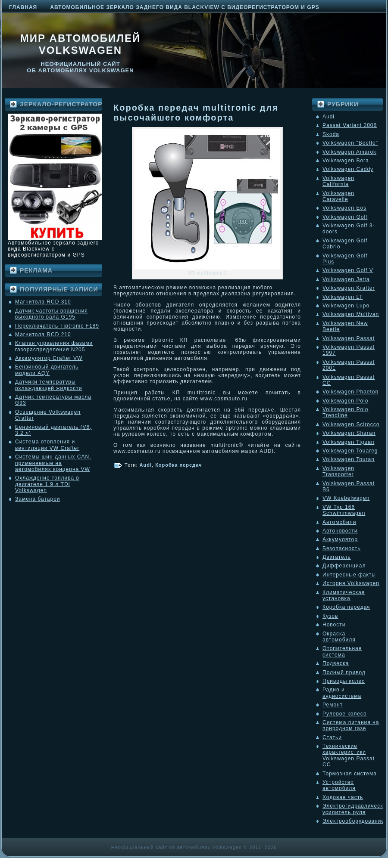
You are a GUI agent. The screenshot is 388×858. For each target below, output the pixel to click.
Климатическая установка (343, 595)
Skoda (330, 134)
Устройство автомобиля (339, 785)
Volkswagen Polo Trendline (345, 412)
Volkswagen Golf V (347, 270)
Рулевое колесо (344, 714)
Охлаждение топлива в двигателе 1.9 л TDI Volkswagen (47, 484)
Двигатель (336, 557)
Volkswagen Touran (348, 459)
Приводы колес (343, 681)
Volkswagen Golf (344, 217)
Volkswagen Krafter (348, 288)
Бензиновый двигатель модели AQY (46, 370)
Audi (146, 465)
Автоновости (340, 531)
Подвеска (335, 663)
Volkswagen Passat (348, 338)
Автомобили (339, 522)
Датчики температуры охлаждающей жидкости (48, 385)
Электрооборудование (353, 821)
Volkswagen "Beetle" (350, 143)
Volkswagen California (338, 181)
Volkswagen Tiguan (348, 442)
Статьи (332, 737)
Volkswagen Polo (345, 401)
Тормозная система (349, 774)
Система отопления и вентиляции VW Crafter (47, 445)
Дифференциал (344, 566)
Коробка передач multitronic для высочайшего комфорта (195, 112)
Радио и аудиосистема (341, 693)
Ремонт (332, 705)
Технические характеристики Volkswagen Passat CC (348, 755)
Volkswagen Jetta (345, 279)
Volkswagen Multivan (350, 314)
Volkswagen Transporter (338, 471)
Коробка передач (178, 465)
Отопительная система (342, 651)
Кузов (330, 616)
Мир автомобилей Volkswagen (80, 44)
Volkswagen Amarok (349, 152)
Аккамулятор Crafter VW (48, 358)
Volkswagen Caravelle (338, 196)
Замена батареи (37, 499)
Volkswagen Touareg (350, 451)
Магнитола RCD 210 (43, 334)
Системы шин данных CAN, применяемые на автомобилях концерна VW (53, 463)
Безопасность (341, 548)
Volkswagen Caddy (347, 169)
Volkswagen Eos (344, 208)
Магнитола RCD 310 (43, 302)
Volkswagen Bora (345, 161)
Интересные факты (349, 575)
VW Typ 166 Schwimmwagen (343, 510)
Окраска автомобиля (339, 637)
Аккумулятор (340, 539)
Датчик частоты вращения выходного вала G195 (51, 314)
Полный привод (344, 672)
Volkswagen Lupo (345, 306)
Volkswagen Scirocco (350, 424)
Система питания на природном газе (350, 725)
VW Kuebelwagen (345, 498)
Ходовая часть (342, 797)
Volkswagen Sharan (348, 433)
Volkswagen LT (342, 297)
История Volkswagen (350, 583)
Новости (333, 625)
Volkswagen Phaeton (350, 392)
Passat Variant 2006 (349, 125)
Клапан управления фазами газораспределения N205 (54, 346)
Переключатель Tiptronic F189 (57, 326)
